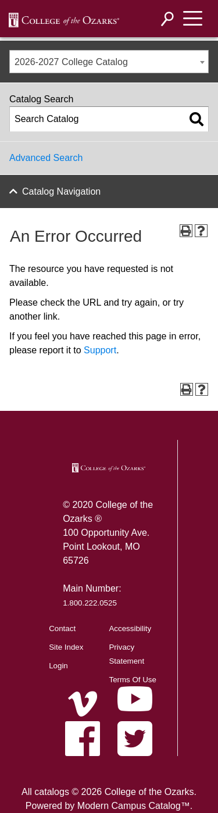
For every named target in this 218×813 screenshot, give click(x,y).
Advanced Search (46, 158)
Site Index (66, 647)
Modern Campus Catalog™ (133, 806)
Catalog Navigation (61, 191)
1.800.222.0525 (90, 603)
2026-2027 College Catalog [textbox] (71, 62)
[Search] (167, 19)
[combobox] (109, 61)
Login (58, 665)
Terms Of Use (132, 679)
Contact (62, 628)
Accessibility (130, 628)
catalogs (51, 792)
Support (100, 350)
